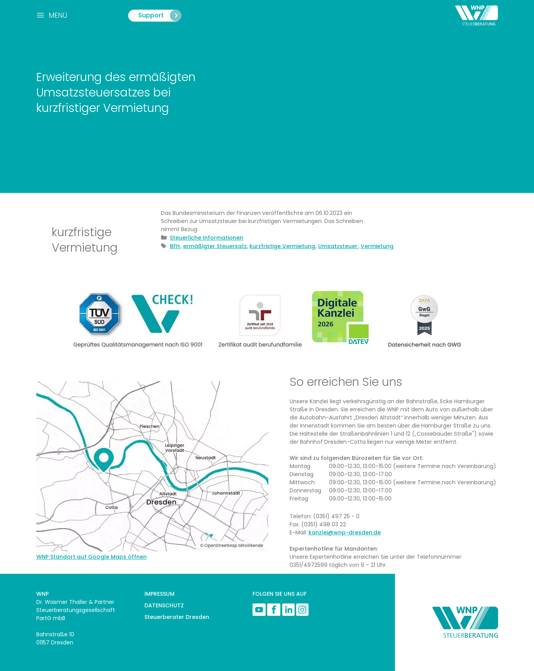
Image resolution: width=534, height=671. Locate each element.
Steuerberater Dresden (176, 617)
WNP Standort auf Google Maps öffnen (91, 557)
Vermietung (377, 246)
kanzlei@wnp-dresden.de (345, 532)
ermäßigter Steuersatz (215, 246)
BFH (175, 246)
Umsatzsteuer (338, 246)
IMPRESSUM (159, 594)
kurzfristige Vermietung (282, 246)
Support (160, 16)
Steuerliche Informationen (206, 238)
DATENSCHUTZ (164, 605)
